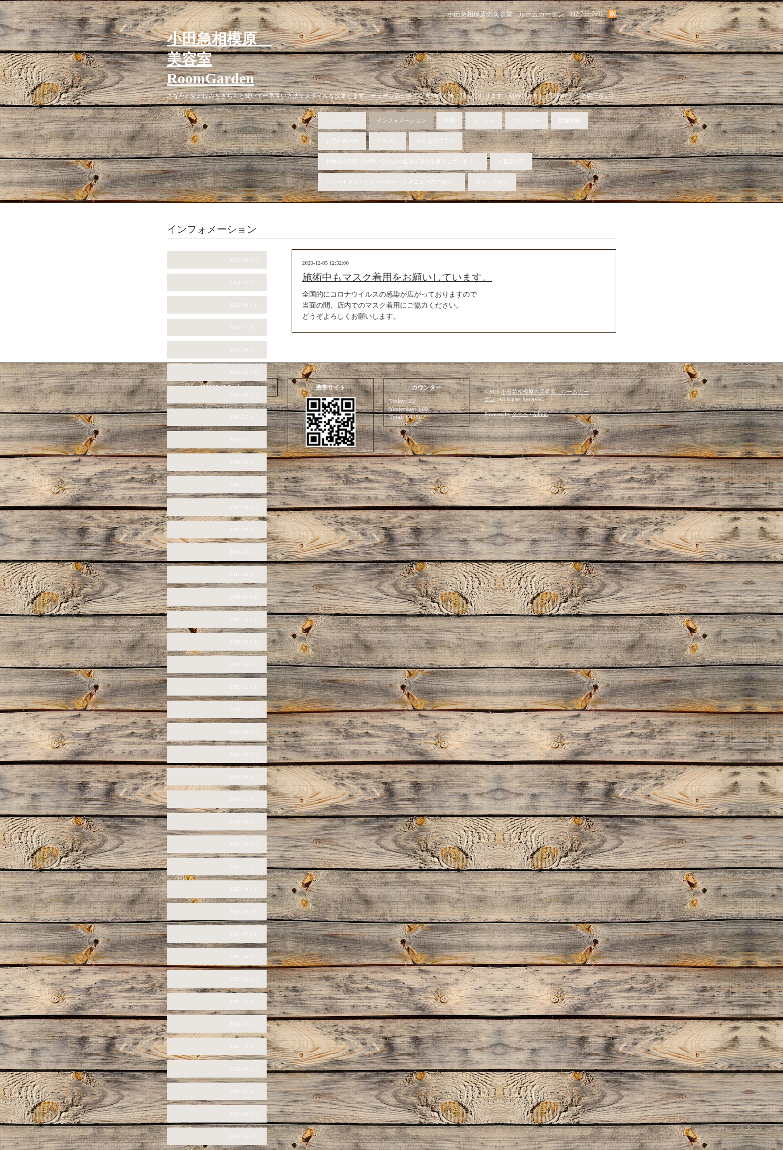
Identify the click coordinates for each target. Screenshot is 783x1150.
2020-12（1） (246, 327)
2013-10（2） (246, 889)
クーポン (387, 141)
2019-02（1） (246, 439)
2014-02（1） (246, 844)
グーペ (520, 414)
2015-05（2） (246, 642)
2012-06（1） (246, 1114)
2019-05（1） (246, 417)
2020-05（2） (246, 372)
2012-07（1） (246, 1091)
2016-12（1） (246, 552)
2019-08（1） (246, 394)
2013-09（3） (246, 911)
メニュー (484, 120)
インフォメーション (401, 120)
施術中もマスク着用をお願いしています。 (397, 277)
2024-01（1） (246, 282)
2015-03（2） (246, 664)
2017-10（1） (246, 507)
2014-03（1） (246, 821)
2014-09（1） (246, 732)
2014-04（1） (246, 799)
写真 (449, 120)
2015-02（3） (246, 687)
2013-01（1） (246, 1001)
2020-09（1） (246, 350)
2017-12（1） (246, 484)
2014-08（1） (246, 754)
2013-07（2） (246, 934)
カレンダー (526, 120)
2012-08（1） (246, 1069)
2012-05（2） (246, 1136)
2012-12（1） (246, 1024)
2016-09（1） (246, 574)
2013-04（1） (246, 956)
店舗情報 (569, 120)
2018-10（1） (246, 462)
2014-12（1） (246, 709)
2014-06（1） (246, 776)
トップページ (342, 120)
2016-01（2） (246, 597)
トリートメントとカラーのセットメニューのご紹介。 (391, 182)
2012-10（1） (246, 1046)
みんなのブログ (435, 141)
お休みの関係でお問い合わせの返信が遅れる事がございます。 (402, 161)
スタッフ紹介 (491, 182)
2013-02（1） (246, 979)
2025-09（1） (246, 260)
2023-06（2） (246, 305)
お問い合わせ (342, 141)
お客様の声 (511, 161)
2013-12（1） (246, 866)
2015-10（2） (246, 619)
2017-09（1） (246, 529)
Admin (540, 414)
